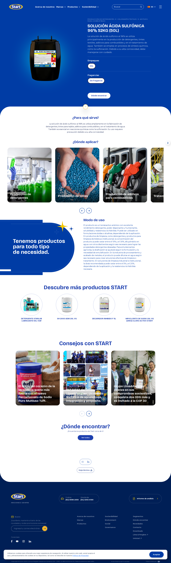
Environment (110, 517)
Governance (110, 524)
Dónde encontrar (99, 92)
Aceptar (156, 555)
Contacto (137, 524)
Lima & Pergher (140, 531)
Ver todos (85, 434)
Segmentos (138, 513)
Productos (81, 520)
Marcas (80, 517)
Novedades (138, 520)
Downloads (138, 528)
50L (91, 63)
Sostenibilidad (111, 513)
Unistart (137, 535)
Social (107, 520)
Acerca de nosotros (45, 5)
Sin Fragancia (96, 77)
